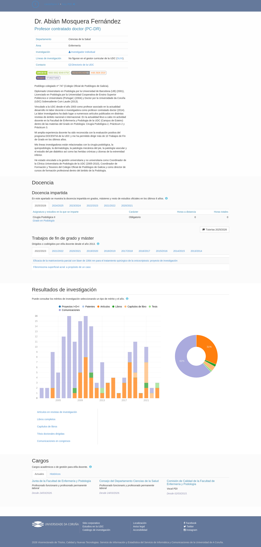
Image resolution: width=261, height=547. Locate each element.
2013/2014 (196, 251)
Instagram (190, 530)
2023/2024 (75, 205)
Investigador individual (82, 52)
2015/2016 (161, 251)
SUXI (120, 58)
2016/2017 (144, 251)
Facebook (190, 523)
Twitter (189, 526)
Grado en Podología (43, 220)
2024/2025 (57, 205)
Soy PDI (68, 7)
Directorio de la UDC (81, 64)
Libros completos (46, 419)
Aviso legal (139, 526)
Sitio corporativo (91, 523)
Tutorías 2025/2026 (214, 229)
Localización (139, 523)
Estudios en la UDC (93, 526)
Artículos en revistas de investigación (57, 412)
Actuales (39, 474)
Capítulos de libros (47, 426)
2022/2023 (92, 205)
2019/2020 (92, 251)
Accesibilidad (140, 530)
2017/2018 (127, 251)
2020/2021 (127, 205)
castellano (51, 7)
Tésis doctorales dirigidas (51, 433)
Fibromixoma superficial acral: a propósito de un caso (62, 267)
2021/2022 (109, 205)
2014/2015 (179, 251)
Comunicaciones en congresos (53, 441)
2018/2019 (109, 251)
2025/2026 (40, 205)
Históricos (55, 474)
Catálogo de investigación (96, 530)
